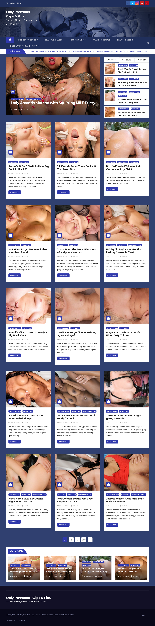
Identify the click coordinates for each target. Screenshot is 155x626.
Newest (111, 60)
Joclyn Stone (123, 108)
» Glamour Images (53, 40)
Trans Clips (27, 411)
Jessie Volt (122, 65)
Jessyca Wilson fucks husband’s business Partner (125, 500)
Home (143, 616)
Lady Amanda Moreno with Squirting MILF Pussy (53, 103)
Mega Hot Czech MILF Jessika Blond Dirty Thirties (123, 334)
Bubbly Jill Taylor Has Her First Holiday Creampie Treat (124, 251)
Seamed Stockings (33, 99)
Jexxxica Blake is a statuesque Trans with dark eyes (26, 417)
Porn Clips (134, 65)
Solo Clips (75, 328)
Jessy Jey (61, 494)
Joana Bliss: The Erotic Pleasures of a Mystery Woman (76, 251)
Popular (126, 60)
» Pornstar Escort (27, 40)
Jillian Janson (14, 328)
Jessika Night (14, 494)
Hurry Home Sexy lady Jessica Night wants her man (26, 500)
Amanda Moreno (17, 99)
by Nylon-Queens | (12, 620)
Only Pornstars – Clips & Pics (30, 615)
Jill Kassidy (122, 78)
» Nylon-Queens (124, 40)
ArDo (27, 110)
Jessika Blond (112, 328)
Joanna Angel (112, 411)
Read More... (14, 192)
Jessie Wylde (134, 92)
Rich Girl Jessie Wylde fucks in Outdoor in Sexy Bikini (123, 168)
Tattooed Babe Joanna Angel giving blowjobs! (123, 417)
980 (84, 540)
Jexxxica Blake (15, 411)
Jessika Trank (63, 328)
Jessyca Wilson (113, 494)
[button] (148, 43)
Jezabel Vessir (63, 411)
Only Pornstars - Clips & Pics (28, 598)
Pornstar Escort (135, 245)
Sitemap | (22, 620)
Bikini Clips (122, 92)
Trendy (142, 60)
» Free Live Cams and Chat (24, 46)
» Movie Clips (78, 40)
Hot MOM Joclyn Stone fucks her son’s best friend (27, 251)
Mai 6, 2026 (17, 110)
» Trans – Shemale (101, 40)
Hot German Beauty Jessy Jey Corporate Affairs (74, 500)
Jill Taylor (111, 245)
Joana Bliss (62, 245)
